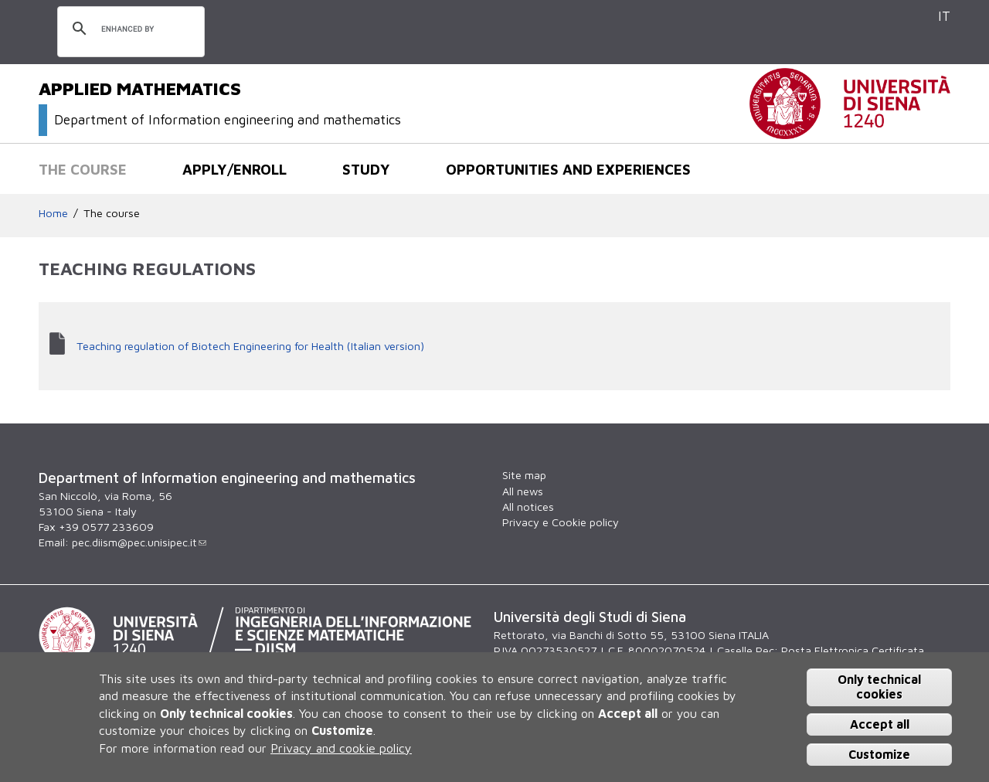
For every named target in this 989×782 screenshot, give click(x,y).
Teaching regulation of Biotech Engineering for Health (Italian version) (250, 345)
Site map (524, 474)
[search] (128, 29)
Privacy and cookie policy (341, 748)
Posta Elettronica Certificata (852, 650)
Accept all (879, 724)
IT (944, 16)
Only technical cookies (879, 686)
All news (522, 491)
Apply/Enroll (234, 169)
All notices (528, 506)
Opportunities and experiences (568, 169)
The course (83, 169)
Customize (879, 754)
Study (366, 169)
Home (53, 212)
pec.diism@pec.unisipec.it (139, 542)
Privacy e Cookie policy (560, 522)
